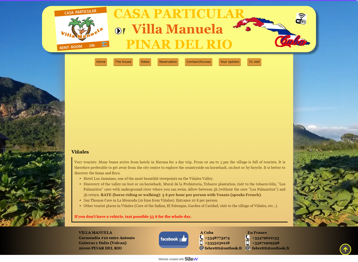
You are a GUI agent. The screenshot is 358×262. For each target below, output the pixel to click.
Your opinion (229, 61)
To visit (254, 61)
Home (100, 61)
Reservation (168, 61)
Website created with (180, 259)
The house (123, 61)
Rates (145, 61)
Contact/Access (199, 61)
